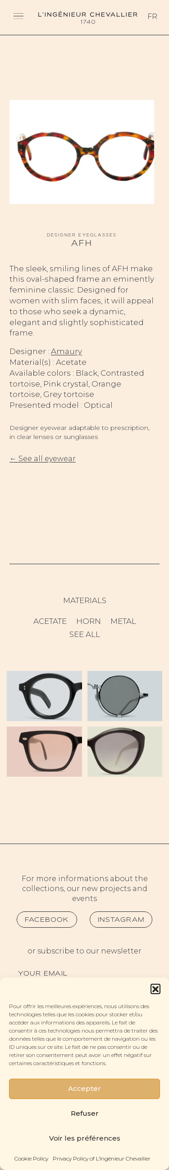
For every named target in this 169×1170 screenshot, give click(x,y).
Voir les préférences (84, 1138)
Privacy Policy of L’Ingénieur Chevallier (102, 1158)
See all (84, 634)
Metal (123, 621)
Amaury (66, 351)
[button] (155, 988)
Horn (88, 621)
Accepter (84, 1088)
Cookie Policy (31, 1158)
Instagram (121, 919)
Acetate (50, 621)
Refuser (85, 1113)
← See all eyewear (42, 458)
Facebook (47, 919)
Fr (152, 16)
